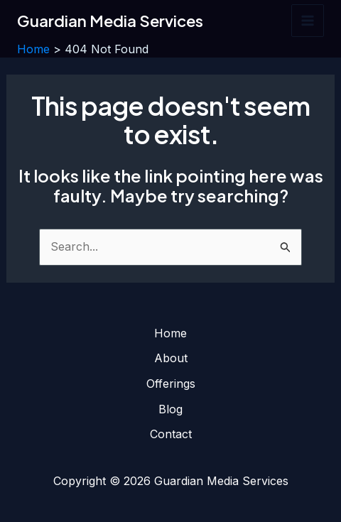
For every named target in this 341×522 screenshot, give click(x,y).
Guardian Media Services (110, 21)
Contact (171, 434)
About (171, 358)
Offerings (170, 383)
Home (170, 333)
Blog (170, 409)
